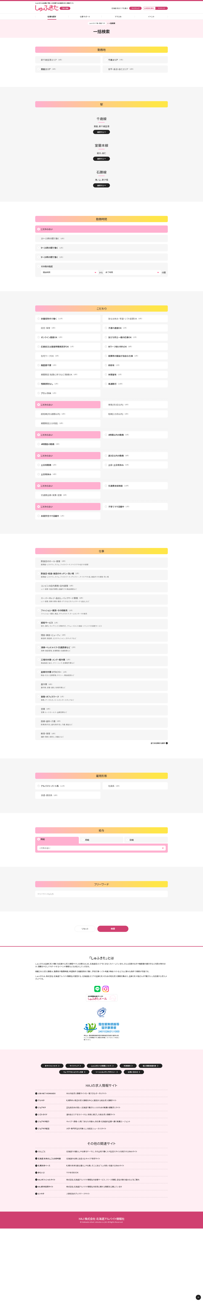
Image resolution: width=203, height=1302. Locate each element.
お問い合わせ (133, 1072)
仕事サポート (85, 16)
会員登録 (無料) (149, 8)
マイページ (161, 8)
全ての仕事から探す (158, 743)
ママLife (118, 16)
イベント (151, 16)
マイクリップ (135, 8)
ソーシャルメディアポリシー (106, 1072)
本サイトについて (51, 1065)
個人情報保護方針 (149, 1065)
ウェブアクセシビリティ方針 (73, 1072)
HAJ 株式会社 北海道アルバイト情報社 (101, 1218)
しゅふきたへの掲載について (101, 1065)
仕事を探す (52, 16)
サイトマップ (74, 1065)
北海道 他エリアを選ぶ (119, 8)
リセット (85, 928)
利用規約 (127, 1065)
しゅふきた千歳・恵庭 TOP (97, 23)
